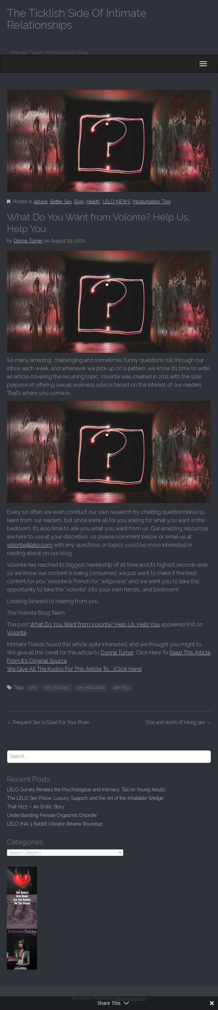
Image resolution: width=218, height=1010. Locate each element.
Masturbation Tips (152, 201)
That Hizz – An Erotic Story (35, 806)
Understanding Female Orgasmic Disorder (52, 815)
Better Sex (61, 201)
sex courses (56, 687)
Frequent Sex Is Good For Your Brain (48, 722)
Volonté (16, 632)
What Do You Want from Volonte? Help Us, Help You (95, 624)
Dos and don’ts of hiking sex (178, 722)
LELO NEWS (116, 201)
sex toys (122, 687)
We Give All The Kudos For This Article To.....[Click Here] (74, 669)
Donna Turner (28, 240)
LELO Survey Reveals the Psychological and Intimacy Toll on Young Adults (86, 789)
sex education (91, 687)
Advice (41, 201)
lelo (33, 687)
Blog (79, 201)
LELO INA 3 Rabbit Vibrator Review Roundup (54, 824)
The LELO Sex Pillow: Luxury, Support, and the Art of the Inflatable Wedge (85, 798)
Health (93, 201)
